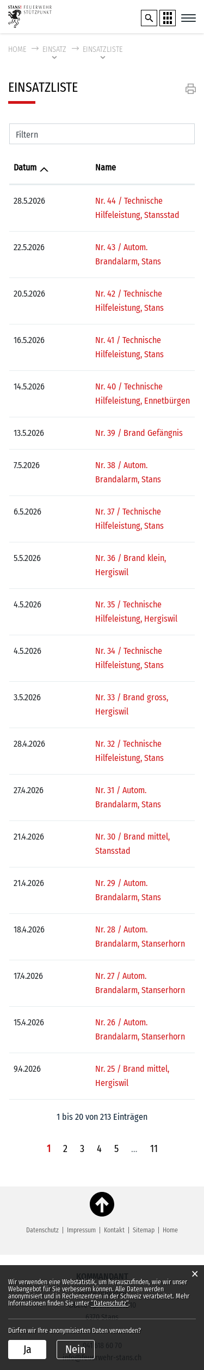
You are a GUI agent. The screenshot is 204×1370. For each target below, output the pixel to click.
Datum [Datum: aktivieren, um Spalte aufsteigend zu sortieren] (25, 167)
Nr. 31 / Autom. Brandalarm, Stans (116, 733)
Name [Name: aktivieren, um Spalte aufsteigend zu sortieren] (67, 167)
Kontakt (114, 1116)
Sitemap (143, 1116)
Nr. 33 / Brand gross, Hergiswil (111, 654)
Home (17, 49)
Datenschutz (42, 1116)
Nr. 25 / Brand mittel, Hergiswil (111, 969)
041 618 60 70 (102, 1232)
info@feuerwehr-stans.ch (102, 1244)
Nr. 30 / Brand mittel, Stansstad (113, 765)
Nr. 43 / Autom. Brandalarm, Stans (117, 247)
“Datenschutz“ (109, 1303)
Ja (27, 1349)
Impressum (81, 1116)
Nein (75, 1349)
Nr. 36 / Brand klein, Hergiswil (110, 529)
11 (154, 1035)
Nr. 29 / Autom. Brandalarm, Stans (117, 798)
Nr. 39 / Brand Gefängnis (101, 419)
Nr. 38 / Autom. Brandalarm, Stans (117, 451)
